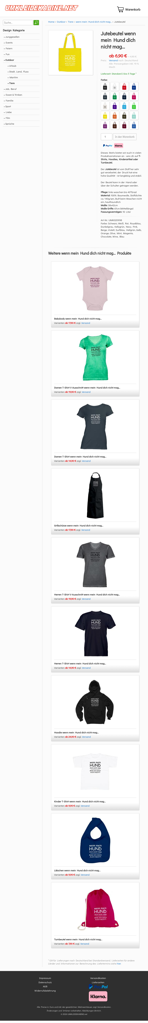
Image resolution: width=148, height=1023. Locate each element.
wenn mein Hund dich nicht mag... (94, 24)
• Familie (8, 102)
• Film (7, 120)
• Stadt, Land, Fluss (18, 73)
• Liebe (8, 114)
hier (119, 966)
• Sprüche (9, 126)
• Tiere (11, 85)
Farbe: (104, 82)
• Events (8, 44)
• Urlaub (12, 68)
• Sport (7, 108)
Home (51, 24)
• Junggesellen (11, 39)
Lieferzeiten (98, 984)
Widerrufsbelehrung (45, 992)
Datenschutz (45, 984)
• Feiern (8, 50)
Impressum (45, 980)
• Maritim (13, 79)
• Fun (7, 56)
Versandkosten (98, 980)
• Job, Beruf (10, 91)
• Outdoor (9, 62)
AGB (45, 988)
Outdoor (61, 24)
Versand (113, 62)
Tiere (70, 24)
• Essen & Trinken (13, 97)
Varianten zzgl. (67, 325)
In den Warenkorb (125, 139)
